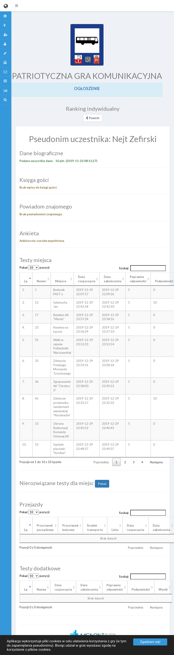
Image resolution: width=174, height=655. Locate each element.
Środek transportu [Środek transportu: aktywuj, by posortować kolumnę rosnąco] (95, 528)
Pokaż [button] (102, 484)
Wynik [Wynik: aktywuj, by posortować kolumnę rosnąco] (163, 589)
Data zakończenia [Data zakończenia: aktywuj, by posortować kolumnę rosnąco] (112, 279)
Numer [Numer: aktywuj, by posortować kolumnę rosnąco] (41, 281)
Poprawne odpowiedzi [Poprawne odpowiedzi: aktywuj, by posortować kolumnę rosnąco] (138, 279)
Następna (156, 462)
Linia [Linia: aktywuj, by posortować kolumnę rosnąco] (114, 530)
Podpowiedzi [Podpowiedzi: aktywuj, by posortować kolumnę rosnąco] (141, 589)
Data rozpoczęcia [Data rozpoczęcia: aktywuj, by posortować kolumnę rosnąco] (86, 279)
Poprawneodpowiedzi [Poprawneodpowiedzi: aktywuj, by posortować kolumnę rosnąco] (114, 587)
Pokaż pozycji (34, 267)
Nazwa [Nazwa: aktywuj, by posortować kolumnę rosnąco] (41, 589)
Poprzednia (101, 462)
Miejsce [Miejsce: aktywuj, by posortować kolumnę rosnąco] (60, 281)
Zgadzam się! (150, 642)
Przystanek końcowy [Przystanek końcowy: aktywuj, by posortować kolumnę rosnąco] (70, 528)
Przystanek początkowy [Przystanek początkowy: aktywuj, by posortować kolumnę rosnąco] (45, 528)
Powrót (92, 118)
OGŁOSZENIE (87, 88)
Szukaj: (142, 268)
